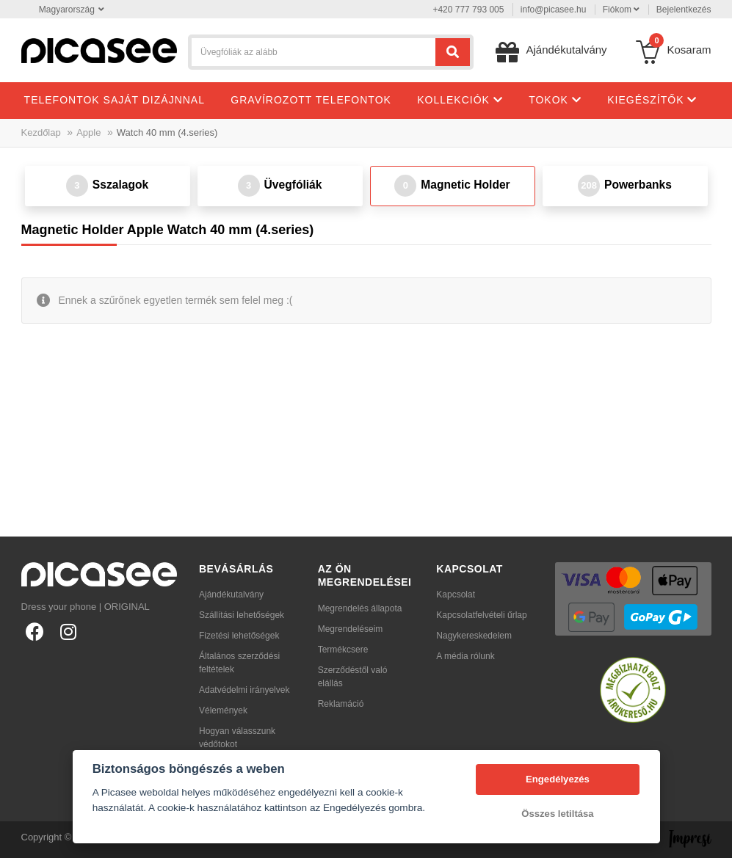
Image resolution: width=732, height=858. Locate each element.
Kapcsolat (455, 594)
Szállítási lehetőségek (241, 615)
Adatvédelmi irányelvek (244, 690)
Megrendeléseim (350, 629)
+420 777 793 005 (468, 9)
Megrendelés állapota (360, 608)
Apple (88, 132)
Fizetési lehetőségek (239, 635)
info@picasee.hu (554, 9)
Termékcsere (343, 649)
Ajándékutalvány (231, 594)
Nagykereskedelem (474, 635)
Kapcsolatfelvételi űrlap (481, 615)
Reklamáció (341, 704)
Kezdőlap (41, 132)
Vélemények (223, 710)
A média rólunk (465, 656)
